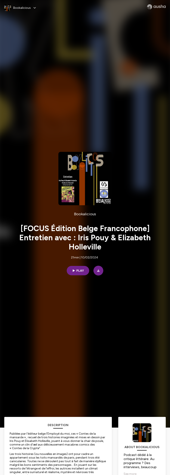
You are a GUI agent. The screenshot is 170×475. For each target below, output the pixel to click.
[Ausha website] (156, 6)
